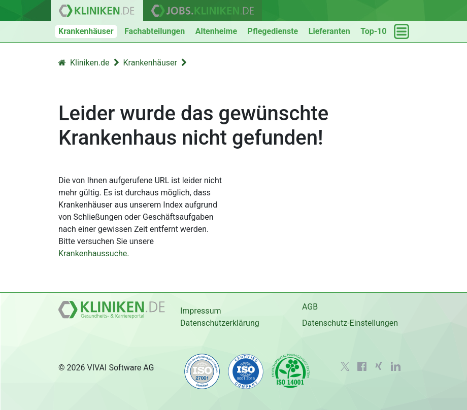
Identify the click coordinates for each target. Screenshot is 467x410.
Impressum (200, 311)
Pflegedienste (273, 31)
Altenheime (216, 31)
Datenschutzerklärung (219, 323)
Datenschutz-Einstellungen (350, 323)
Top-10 (373, 31)
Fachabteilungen (154, 31)
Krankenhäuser (86, 31)
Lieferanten (329, 31)
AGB (310, 307)
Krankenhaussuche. (93, 253)
